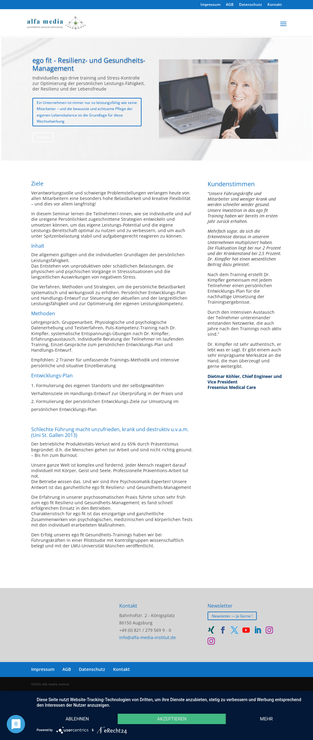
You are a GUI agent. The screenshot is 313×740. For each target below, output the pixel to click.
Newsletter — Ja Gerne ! (232, 615)
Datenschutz (250, 5)
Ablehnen (77, 719)
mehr (266, 719)
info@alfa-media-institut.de (147, 637)
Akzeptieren (171, 719)
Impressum (210, 5)
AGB (230, 5)
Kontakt (274, 5)
